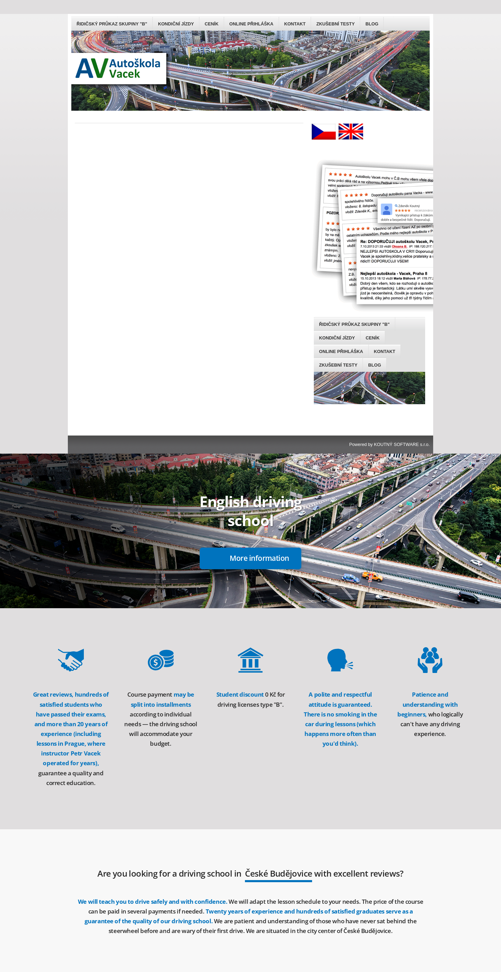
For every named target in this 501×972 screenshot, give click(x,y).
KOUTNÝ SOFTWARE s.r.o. (402, 362)
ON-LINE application (259, 915)
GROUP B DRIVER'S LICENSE (215, 959)
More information (259, 476)
